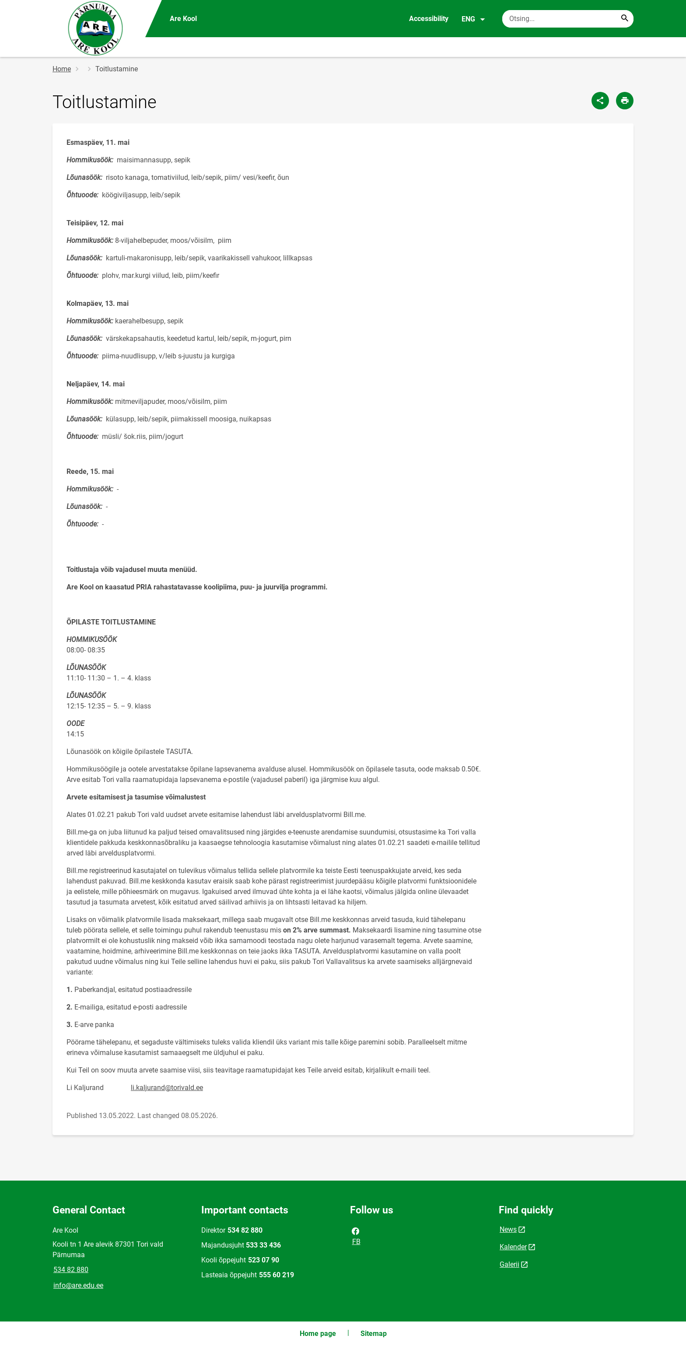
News (508, 1229)
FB (355, 1235)
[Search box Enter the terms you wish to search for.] (568, 19)
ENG (474, 19)
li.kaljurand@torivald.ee (167, 1087)
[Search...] (624, 18)
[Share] (600, 100)
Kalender (513, 1247)
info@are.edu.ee (78, 1285)
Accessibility (428, 18)
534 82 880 (70, 1269)
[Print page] (625, 100)
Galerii (509, 1264)
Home (61, 69)
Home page (318, 1333)
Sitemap (373, 1333)
